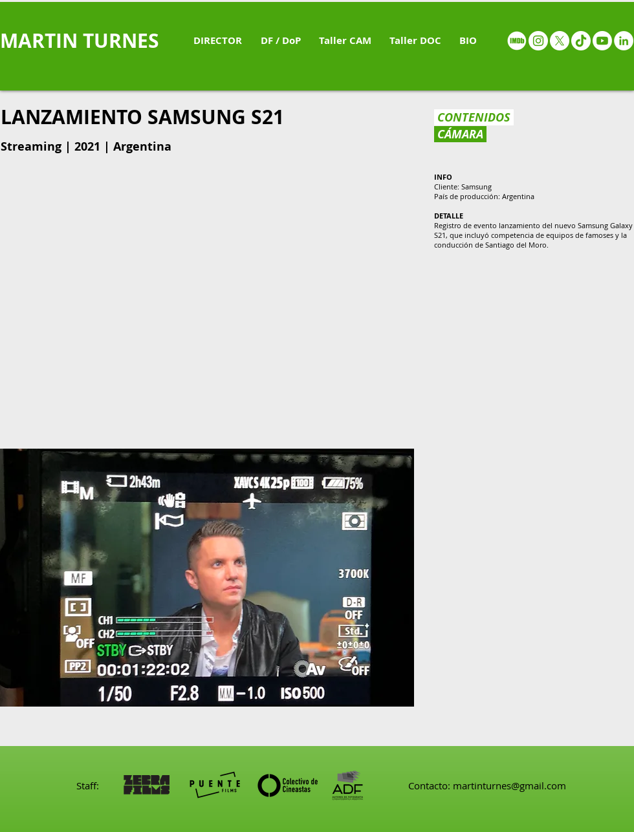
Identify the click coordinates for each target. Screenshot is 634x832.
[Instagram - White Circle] (538, 40)
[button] (207, 578)
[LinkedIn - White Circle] (623, 40)
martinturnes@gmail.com (509, 785)
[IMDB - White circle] (517, 40)
